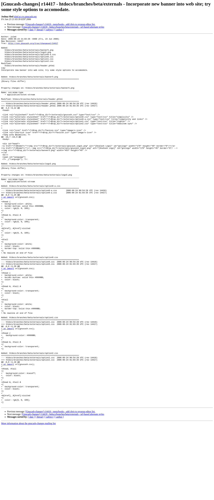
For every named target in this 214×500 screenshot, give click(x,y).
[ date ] (31, 29)
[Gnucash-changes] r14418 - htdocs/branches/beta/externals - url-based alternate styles (63, 27)
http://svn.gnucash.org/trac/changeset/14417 (33, 45)
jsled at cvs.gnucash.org (25, 16)
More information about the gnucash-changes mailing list (28, 497)
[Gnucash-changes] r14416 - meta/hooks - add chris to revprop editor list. (60, 24)
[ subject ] (49, 29)
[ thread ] (39, 29)
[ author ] (59, 29)
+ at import (7, 229)
